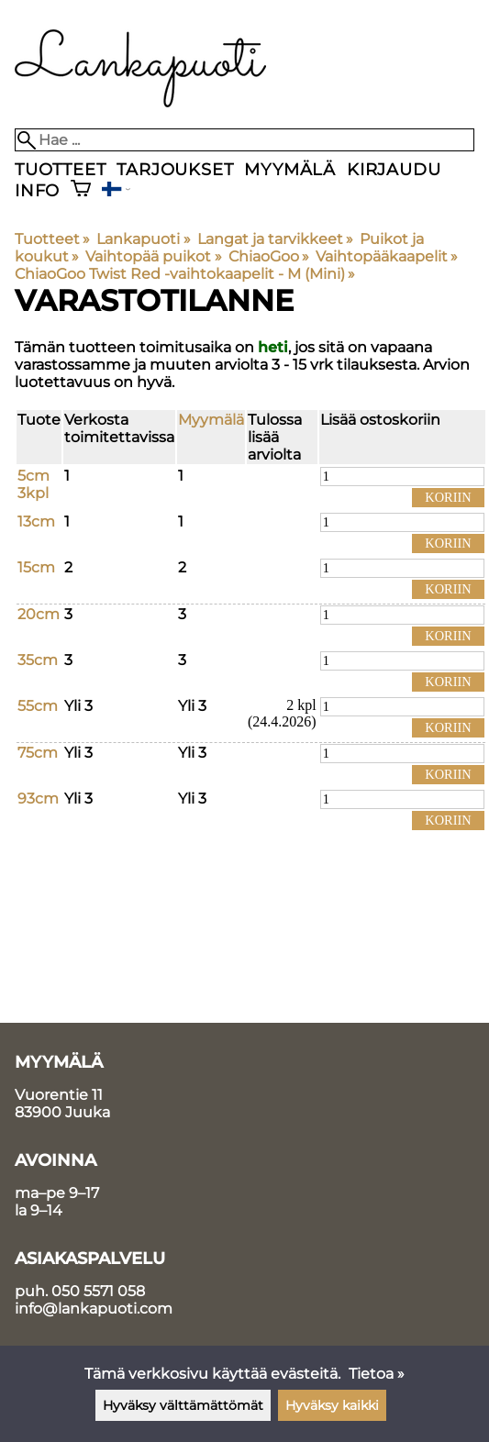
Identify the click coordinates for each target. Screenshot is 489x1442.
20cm (38, 614)
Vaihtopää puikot (153, 256)
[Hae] (244, 139)
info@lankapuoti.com (93, 1308)
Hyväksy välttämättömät (183, 1405)
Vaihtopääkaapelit (387, 256)
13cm (36, 521)
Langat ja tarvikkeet (275, 239)
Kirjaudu (393, 169)
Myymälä (290, 169)
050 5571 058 (98, 1291)
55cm (37, 706)
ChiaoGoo (268, 256)
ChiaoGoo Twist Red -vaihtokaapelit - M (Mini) (185, 274)
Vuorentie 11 (59, 1095)
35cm (37, 660)
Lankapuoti (143, 239)
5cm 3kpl (33, 484)
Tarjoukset (175, 169)
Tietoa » (377, 1373)
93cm (38, 798)
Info (37, 190)
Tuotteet (60, 169)
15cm (36, 567)
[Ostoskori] (81, 190)
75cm (37, 752)
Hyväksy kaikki (332, 1405)
